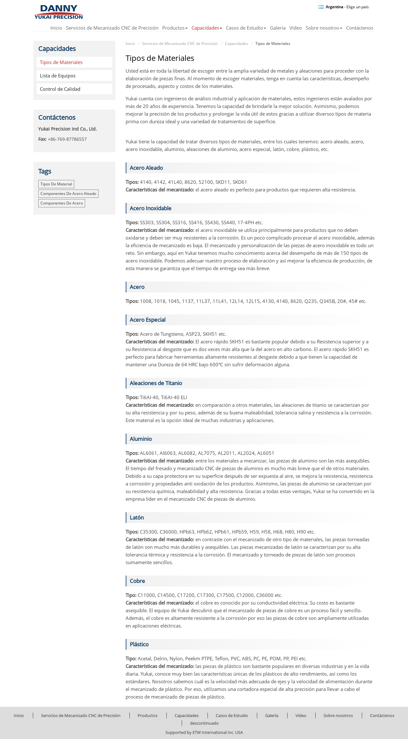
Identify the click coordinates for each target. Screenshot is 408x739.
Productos (147, 715)
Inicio (56, 28)
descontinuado (204, 723)
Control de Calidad (60, 89)
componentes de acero (61, 203)
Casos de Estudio (232, 715)
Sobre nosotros (338, 715)
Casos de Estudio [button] (246, 28)
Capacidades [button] (207, 28)
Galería (278, 28)
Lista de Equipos (58, 75)
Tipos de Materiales (61, 62)
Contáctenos (359, 28)
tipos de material (56, 184)
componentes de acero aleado (68, 193)
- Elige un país (347, 7)
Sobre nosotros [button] (324, 28)
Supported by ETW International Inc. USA (204, 732)
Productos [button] (175, 28)
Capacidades (236, 43)
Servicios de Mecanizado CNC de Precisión (112, 28)
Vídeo (295, 28)
